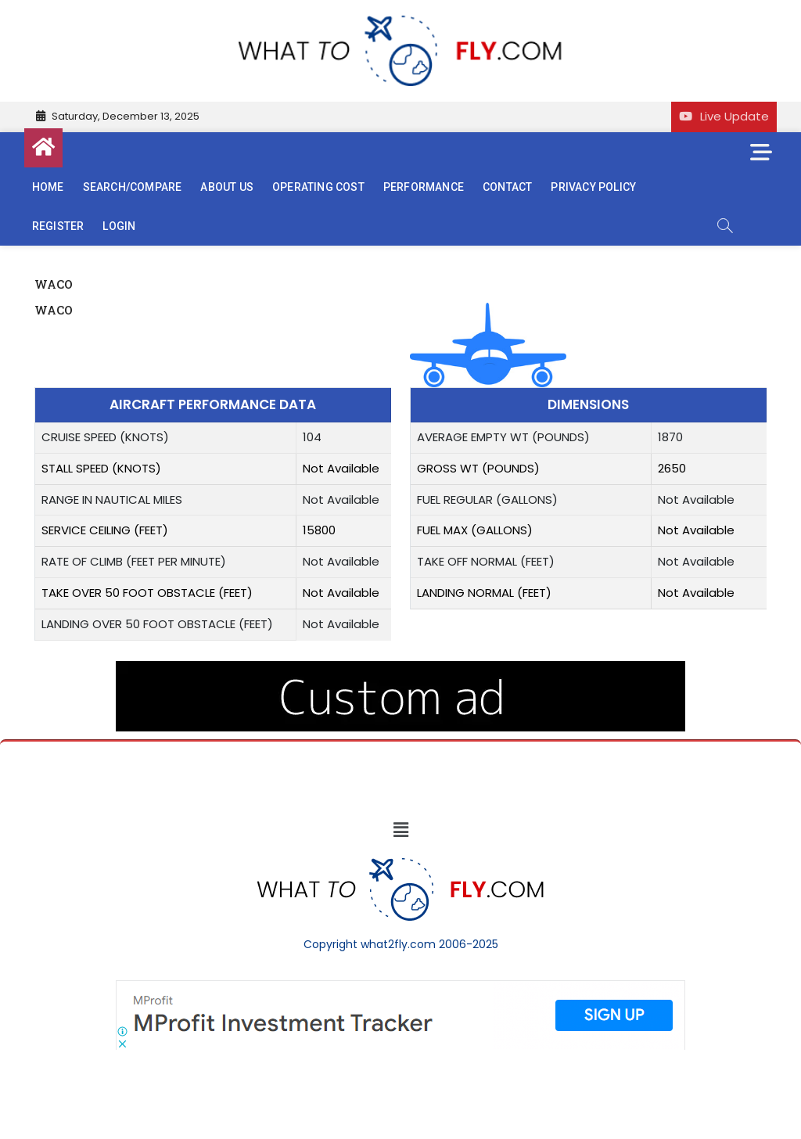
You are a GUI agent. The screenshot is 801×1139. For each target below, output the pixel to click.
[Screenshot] (400, 988)
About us (226, 187)
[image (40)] (400, 669)
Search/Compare (132, 187)
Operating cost (318, 187)
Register (58, 226)
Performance (423, 187)
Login (118, 226)
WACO (53, 310)
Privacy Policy (593, 187)
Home (48, 187)
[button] (400, 830)
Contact (507, 187)
